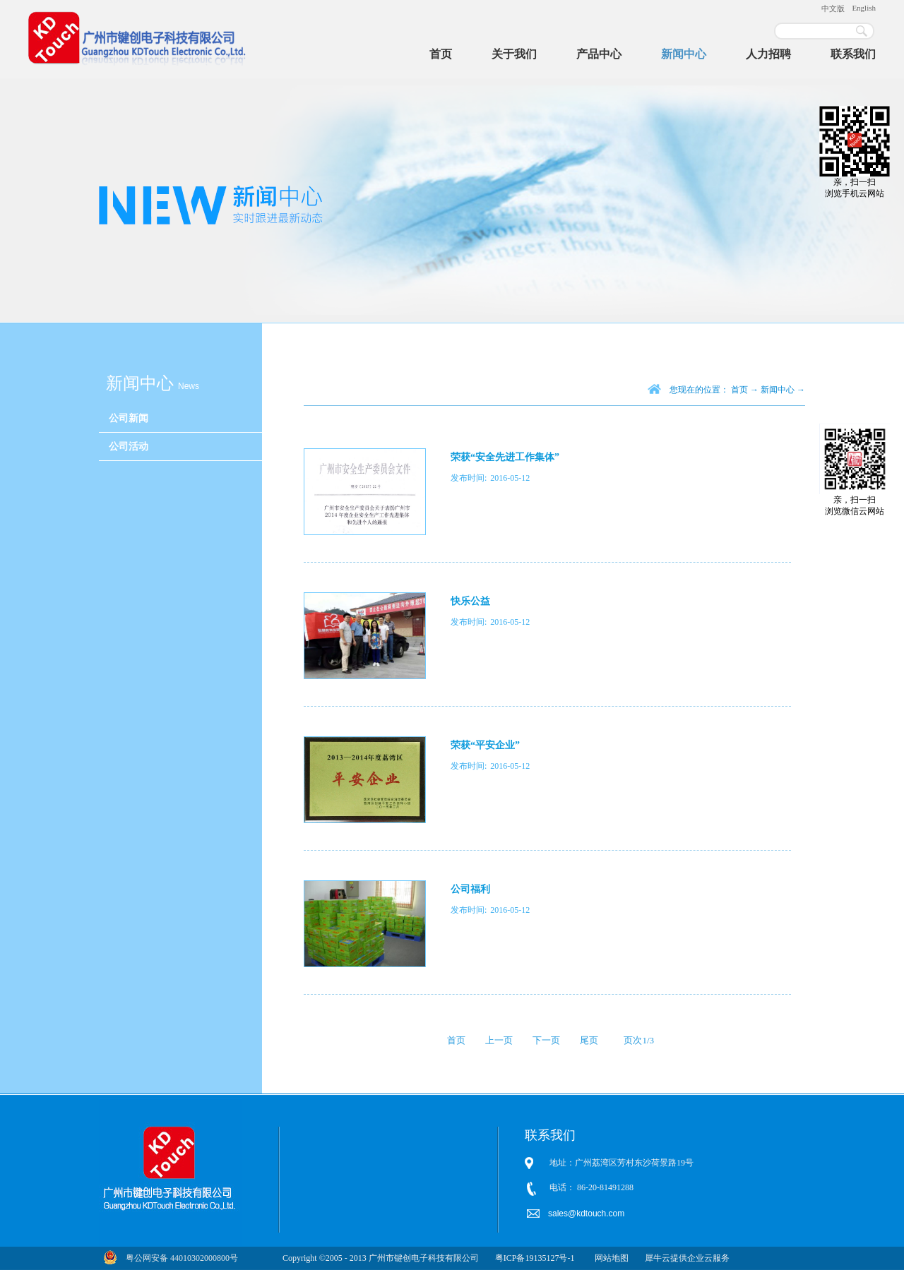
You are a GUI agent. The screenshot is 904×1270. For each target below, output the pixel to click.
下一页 (546, 1040)
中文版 (833, 8)
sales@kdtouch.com (587, 1213)
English (864, 8)
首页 (440, 54)
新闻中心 (778, 390)
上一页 (499, 1040)
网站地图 (609, 1258)
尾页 (589, 1040)
